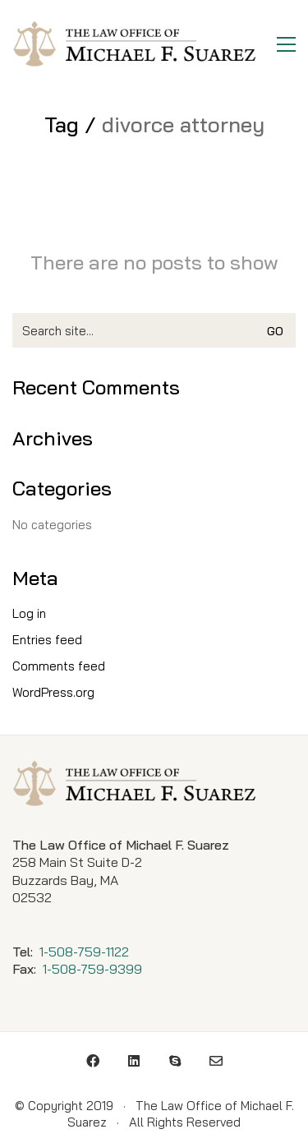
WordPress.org (53, 692)
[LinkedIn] (133, 1060)
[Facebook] (92, 1060)
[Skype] (175, 1060)
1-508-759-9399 (92, 969)
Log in (29, 613)
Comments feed (58, 666)
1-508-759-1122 (84, 951)
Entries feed (47, 640)
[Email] (216, 1060)
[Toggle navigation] (286, 44)
